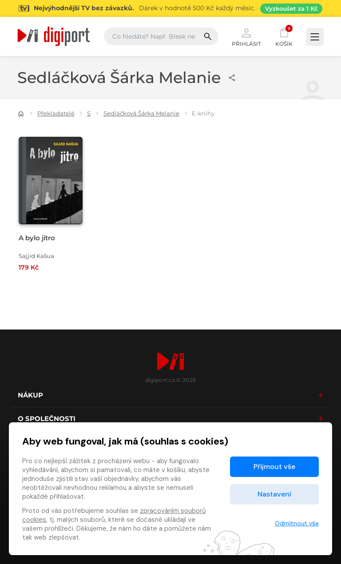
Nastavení (274, 494)
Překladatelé (56, 113)
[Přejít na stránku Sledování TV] (170, 8)
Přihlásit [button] (246, 36)
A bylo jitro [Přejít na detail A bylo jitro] (37, 238)
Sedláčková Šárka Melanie (141, 113)
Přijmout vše (274, 466)
